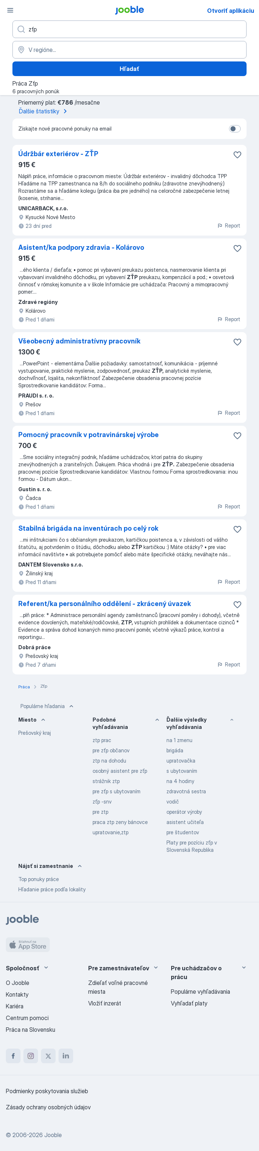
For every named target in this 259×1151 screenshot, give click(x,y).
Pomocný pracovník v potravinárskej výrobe (88, 435)
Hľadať (129, 68)
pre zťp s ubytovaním (116, 791)
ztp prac (102, 740)
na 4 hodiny (180, 781)
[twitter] (48, 1056)
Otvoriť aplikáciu (230, 10)
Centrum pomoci (27, 1018)
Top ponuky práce (38, 879)
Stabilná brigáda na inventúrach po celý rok (88, 528)
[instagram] (30, 1056)
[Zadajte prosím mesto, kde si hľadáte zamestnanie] (129, 50)
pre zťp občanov (111, 750)
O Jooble (17, 982)
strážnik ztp (106, 781)
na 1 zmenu (179, 740)
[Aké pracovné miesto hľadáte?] (129, 29)
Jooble (53, 1135)
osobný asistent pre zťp (120, 771)
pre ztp (100, 812)
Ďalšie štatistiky (44, 111)
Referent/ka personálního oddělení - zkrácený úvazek (104, 604)
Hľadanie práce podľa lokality (52, 889)
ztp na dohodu (109, 760)
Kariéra (14, 1006)
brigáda (174, 750)
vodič (172, 801)
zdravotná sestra (186, 791)
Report (228, 225)
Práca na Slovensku (30, 1029)
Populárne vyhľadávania (200, 991)
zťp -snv (102, 801)
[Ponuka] (10, 10)
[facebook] (13, 1056)
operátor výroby (184, 812)
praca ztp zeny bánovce (120, 822)
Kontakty (17, 994)
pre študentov (182, 832)
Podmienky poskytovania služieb (47, 1091)
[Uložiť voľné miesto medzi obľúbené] (237, 154)
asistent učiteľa (185, 822)
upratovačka (180, 760)
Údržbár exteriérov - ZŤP (58, 154)
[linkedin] (66, 1056)
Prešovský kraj (34, 733)
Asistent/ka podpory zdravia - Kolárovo (81, 247)
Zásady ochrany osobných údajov (48, 1107)
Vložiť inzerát (104, 1003)
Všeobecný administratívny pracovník (79, 341)
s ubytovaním (181, 771)
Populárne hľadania (47, 706)
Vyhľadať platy (189, 1003)
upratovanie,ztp (110, 832)
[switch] (235, 128)
